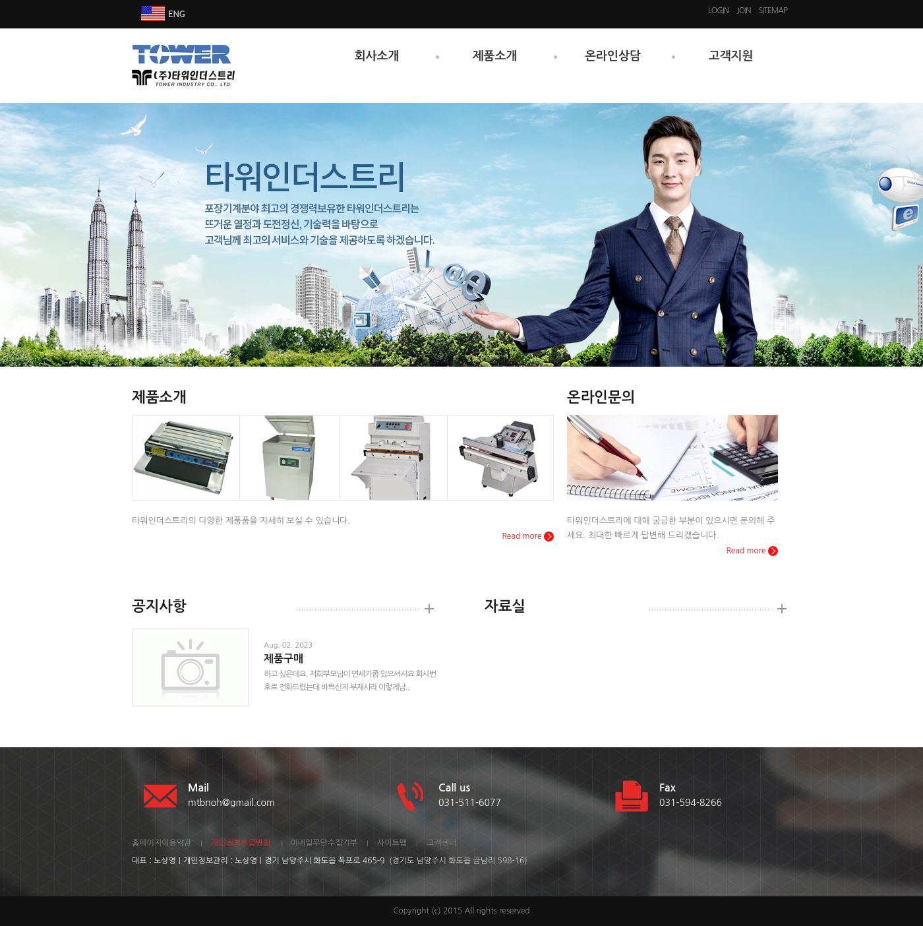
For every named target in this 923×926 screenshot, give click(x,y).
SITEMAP (773, 11)
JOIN (743, 11)
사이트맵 (392, 843)
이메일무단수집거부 (324, 843)
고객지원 (731, 56)
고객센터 (441, 843)
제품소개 (495, 56)
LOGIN (718, 11)
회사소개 (377, 56)
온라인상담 (613, 56)
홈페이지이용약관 (161, 843)
